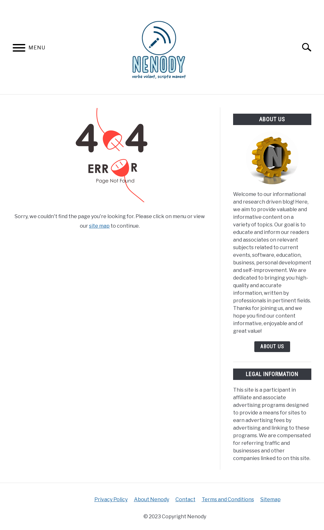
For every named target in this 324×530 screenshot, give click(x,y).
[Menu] (19, 49)
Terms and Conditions (228, 499)
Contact (185, 499)
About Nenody (151, 499)
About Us (272, 347)
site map (99, 226)
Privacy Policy (111, 499)
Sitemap (270, 499)
